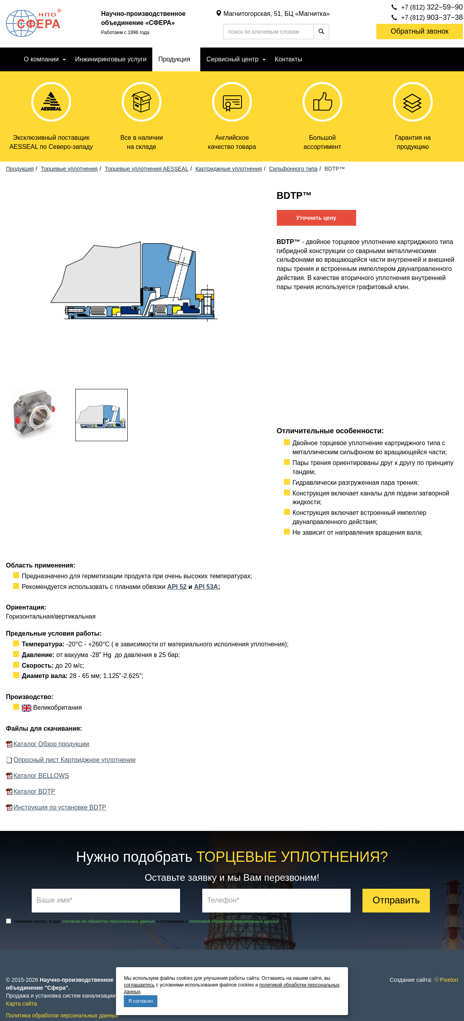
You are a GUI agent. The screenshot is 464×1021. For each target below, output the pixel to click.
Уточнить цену (316, 218)
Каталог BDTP (34, 792)
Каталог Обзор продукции (51, 744)
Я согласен (140, 1001)
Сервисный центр (232, 59)
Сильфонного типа (293, 169)
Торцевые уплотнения (69, 169)
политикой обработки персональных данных (234, 921)
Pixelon (449, 980)
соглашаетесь (139, 985)
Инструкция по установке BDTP (59, 807)
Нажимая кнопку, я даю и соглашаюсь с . (143, 921)
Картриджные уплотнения (229, 169)
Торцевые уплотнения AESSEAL (146, 169)
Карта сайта (21, 1003)
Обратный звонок (420, 31)
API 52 (177, 586)
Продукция (174, 59)
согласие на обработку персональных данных (108, 921)
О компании (41, 59)
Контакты (288, 59)
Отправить (396, 900)
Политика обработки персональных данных (62, 1015)
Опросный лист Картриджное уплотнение (74, 760)
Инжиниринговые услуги (110, 59)
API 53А (206, 586)
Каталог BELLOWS (41, 776)
